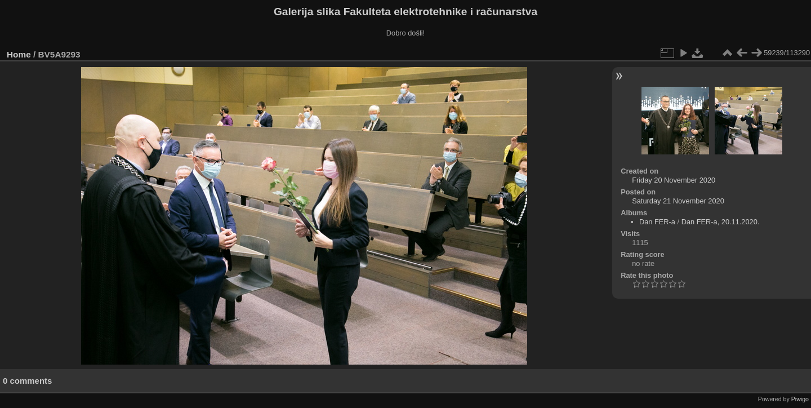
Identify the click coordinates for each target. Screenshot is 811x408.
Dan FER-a (657, 222)
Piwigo (800, 399)
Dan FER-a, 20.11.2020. (720, 222)
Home (19, 54)
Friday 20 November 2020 (673, 180)
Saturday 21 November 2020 (678, 201)
